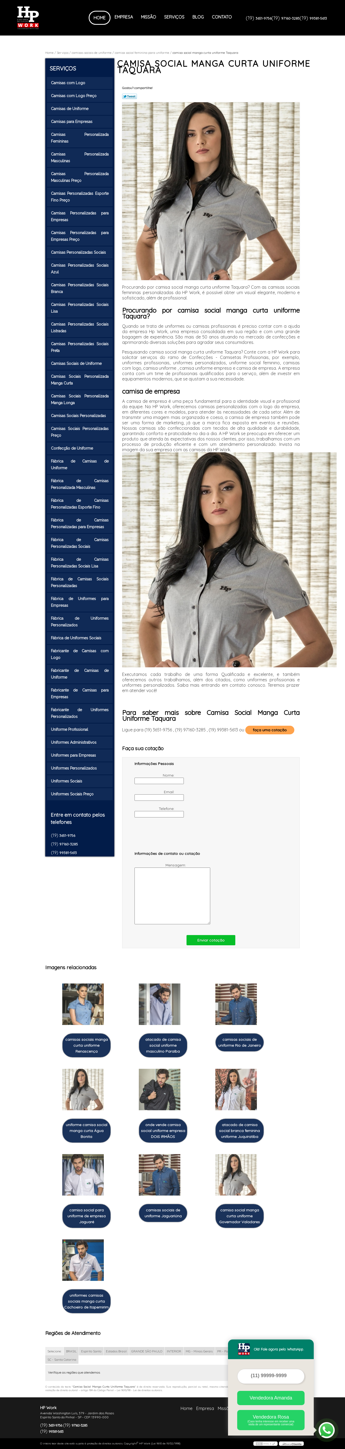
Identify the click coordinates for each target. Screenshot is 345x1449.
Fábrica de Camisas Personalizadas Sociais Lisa (80, 562)
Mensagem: (160, 893)
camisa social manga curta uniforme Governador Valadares (239, 1216)
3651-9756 (263, 18)
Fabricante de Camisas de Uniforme (80, 673)
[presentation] (169, 836)
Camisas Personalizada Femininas (80, 137)
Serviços (174, 17)
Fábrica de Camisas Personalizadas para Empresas (80, 523)
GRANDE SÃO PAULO (146, 1351)
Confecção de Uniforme (72, 448)
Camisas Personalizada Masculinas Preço (80, 177)
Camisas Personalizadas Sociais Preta (80, 347)
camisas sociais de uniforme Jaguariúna (163, 1213)
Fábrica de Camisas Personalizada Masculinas (80, 484)
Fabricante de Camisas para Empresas (80, 693)
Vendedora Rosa (271, 1420)
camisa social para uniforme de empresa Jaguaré (86, 1216)
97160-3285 (290, 18)
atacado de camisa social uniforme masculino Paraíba (163, 1045)
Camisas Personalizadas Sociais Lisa (80, 307)
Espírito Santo (91, 1351)
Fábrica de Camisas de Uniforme (80, 464)
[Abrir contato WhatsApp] (327, 1430)
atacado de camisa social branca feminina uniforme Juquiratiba (239, 1130)
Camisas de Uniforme (70, 109)
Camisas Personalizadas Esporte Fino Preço (80, 196)
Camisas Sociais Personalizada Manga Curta (80, 379)
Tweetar (129, 96)
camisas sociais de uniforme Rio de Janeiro (239, 1042)
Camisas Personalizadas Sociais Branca (80, 288)
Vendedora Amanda (271, 1398)
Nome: (154, 778)
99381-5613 (318, 18)
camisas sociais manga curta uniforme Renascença (86, 1045)
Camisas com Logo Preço (74, 96)
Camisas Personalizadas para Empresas (80, 216)
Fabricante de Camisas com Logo (80, 654)
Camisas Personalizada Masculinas (80, 157)
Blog (198, 17)
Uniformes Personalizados (74, 768)
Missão (148, 17)
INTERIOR (174, 1351)
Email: (154, 795)
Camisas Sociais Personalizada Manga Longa (80, 399)
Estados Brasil (116, 1351)
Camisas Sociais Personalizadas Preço (80, 432)
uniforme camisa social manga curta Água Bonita (86, 1130)
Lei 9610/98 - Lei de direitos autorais (139, 1390)
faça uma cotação (270, 730)
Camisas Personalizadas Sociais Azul (80, 268)
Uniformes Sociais (67, 781)
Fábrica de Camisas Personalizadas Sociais (80, 543)
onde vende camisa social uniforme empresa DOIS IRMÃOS (163, 1130)
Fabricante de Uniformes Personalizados (80, 713)
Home (100, 17)
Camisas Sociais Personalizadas (79, 416)
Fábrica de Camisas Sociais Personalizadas (80, 582)
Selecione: (54, 1351)
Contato (222, 17)
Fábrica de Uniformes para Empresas (80, 602)
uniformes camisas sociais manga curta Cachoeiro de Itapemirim (86, 1301)
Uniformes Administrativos (74, 742)
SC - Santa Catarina (61, 1360)
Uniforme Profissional (70, 729)
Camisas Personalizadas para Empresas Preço (80, 236)
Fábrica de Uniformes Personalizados (80, 621)
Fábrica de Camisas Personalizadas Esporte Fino (80, 503)
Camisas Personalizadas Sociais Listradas (80, 327)
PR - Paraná (226, 1351)
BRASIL (71, 1351)
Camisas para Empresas (72, 121)
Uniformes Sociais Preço (73, 794)
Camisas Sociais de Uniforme (77, 363)
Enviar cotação (211, 940)
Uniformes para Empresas (74, 755)
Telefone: (154, 811)
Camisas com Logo (68, 83)
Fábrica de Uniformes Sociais (76, 638)
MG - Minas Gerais (199, 1351)
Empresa (124, 17)
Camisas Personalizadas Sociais (79, 252)
